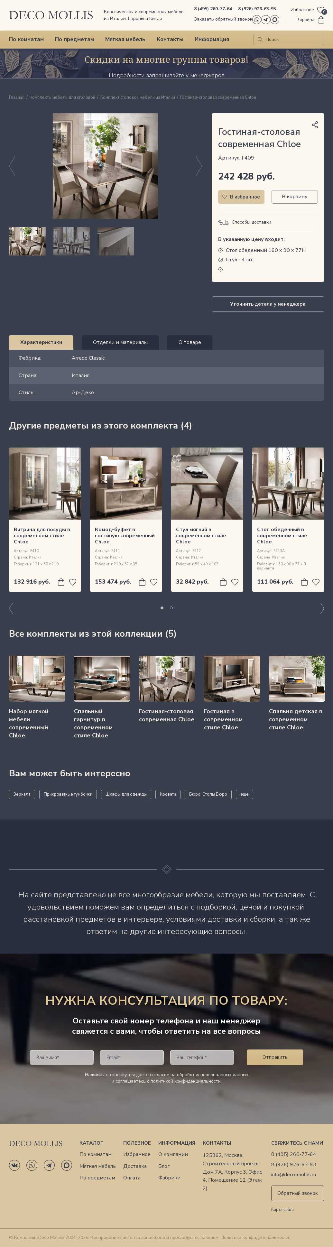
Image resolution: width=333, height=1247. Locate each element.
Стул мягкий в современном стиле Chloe (201, 535)
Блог (164, 1166)
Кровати (168, 794)
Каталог (91, 1143)
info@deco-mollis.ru (293, 1175)
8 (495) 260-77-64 (213, 9)
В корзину (294, 196)
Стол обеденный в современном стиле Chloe (282, 535)
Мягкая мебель (125, 39)
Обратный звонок (297, 1193)
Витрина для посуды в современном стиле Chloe (42, 535)
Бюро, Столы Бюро (208, 794)
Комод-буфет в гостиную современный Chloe (125, 535)
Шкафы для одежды (126, 794)
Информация (212, 39)
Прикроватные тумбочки (68, 794)
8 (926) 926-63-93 (257, 9)
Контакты (170, 39)
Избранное (137, 1154)
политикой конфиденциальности (186, 1081)
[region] (105, 241)
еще (244, 794)
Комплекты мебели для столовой (62, 97)
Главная (16, 97)
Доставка (135, 1166)
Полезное (137, 1143)
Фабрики (169, 1178)
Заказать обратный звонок (223, 19)
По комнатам (26, 39)
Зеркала (22, 794)
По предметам (74, 39)
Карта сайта (282, 1210)
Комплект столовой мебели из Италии (137, 97)
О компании (173, 1154)
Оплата (132, 1178)
